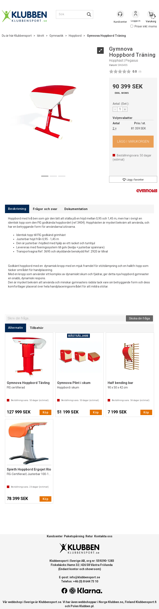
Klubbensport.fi (146, 602)
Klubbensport (23, 35)
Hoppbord (75, 35)
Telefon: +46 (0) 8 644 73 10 (79, 581)
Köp (133, 142)
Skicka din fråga (139, 318)
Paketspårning (74, 536)
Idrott (40, 35)
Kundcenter (55, 536)
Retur (89, 536)
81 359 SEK (138, 128)
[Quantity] (120, 109)
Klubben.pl (86, 606)
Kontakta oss (103, 536)
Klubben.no (115, 602)
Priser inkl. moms (143, 26)
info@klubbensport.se (85, 577)
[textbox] (65, 318)
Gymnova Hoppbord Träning (106, 35)
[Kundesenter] (120, 14)
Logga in (135, 14)
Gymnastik (56, 35)
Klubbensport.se (50, 602)
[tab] (17, 209)
